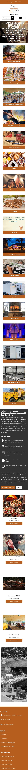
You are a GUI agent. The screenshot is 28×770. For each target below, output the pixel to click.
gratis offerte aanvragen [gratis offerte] (8, 487)
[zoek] (12, 18)
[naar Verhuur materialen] (14, 138)
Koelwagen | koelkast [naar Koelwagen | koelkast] (14, 297)
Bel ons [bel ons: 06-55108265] (19, 487)
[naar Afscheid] (14, 224)
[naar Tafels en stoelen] (14, 266)
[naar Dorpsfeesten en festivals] (14, 181)
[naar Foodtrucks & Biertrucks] (14, 395)
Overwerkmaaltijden (8, 742)
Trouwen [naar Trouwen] (14, 211)
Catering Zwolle (6, 764)
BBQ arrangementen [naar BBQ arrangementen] (14, 61)
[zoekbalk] (6, 18)
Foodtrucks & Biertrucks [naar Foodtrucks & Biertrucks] (14, 404)
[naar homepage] (14, 9)
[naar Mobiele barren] (14, 309)
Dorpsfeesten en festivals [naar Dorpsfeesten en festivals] (14, 190)
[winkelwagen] (18, 18)
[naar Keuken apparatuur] (14, 373)
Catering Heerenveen (8, 768)
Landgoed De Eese (7, 746)
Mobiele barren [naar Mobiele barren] (14, 318)
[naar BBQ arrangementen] (14, 52)
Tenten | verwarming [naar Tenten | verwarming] (14, 254)
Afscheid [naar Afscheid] (14, 232)
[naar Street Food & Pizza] (14, 117)
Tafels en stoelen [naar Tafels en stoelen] (14, 275)
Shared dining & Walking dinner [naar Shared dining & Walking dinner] (14, 104)
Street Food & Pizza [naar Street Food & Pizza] (14, 125)
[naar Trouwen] (14, 202)
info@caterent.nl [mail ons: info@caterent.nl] (8, 724)
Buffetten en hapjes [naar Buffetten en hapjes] (14, 83)
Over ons (4, 735)
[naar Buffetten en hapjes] (14, 74)
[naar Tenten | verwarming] (14, 245)
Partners (4, 739)
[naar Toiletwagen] (14, 352)
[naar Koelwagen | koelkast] (14, 288)
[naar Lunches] (14, 159)
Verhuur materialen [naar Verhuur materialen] (14, 147)
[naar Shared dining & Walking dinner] (14, 95)
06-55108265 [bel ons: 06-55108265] (7, 719)
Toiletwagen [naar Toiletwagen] (14, 361)
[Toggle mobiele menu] (24, 18)
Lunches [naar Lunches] (14, 168)
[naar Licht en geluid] (14, 330)
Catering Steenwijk (7, 756)
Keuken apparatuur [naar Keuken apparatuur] (14, 382)
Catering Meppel (7, 760)
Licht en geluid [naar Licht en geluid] (14, 339)
